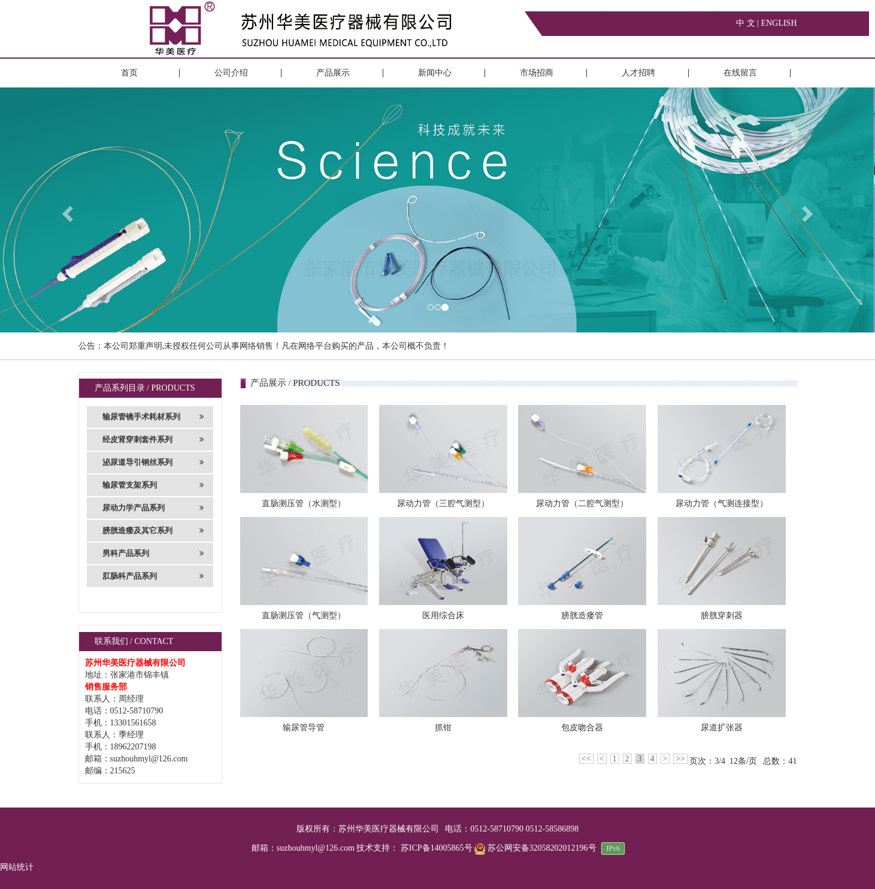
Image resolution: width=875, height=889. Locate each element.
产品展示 (333, 72)
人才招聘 (638, 72)
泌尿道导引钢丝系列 (153, 462)
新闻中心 (435, 72)
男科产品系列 (153, 553)
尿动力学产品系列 (153, 508)
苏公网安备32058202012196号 (536, 847)
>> (680, 758)
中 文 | (748, 23)
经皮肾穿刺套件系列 (153, 439)
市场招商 (536, 72)
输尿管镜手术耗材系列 (153, 417)
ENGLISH (779, 23)
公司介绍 (231, 72)
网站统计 (17, 867)
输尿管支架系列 (153, 485)
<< (586, 758)
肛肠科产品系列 (153, 576)
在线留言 (740, 72)
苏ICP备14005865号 (437, 847)
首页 (129, 72)
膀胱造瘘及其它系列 (153, 531)
